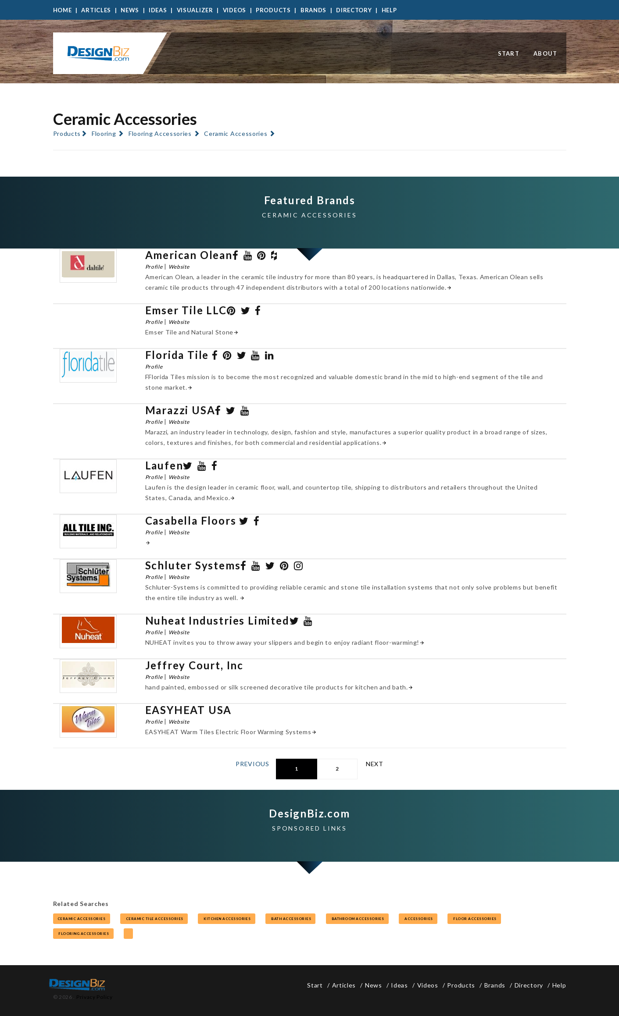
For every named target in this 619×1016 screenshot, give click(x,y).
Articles (96, 10)
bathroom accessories (357, 918)
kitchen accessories (226, 918)
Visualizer (195, 10)
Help (389, 10)
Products (273, 10)
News (130, 10)
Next (374, 763)
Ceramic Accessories (235, 133)
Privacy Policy (94, 997)
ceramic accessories (82, 918)
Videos (234, 10)
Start (509, 53)
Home (62, 10)
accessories (418, 918)
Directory (354, 10)
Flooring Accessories (160, 133)
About (545, 53)
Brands (313, 10)
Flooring (104, 133)
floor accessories (474, 918)
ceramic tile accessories (154, 918)
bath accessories (290, 918)
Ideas (158, 10)
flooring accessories (83, 933)
